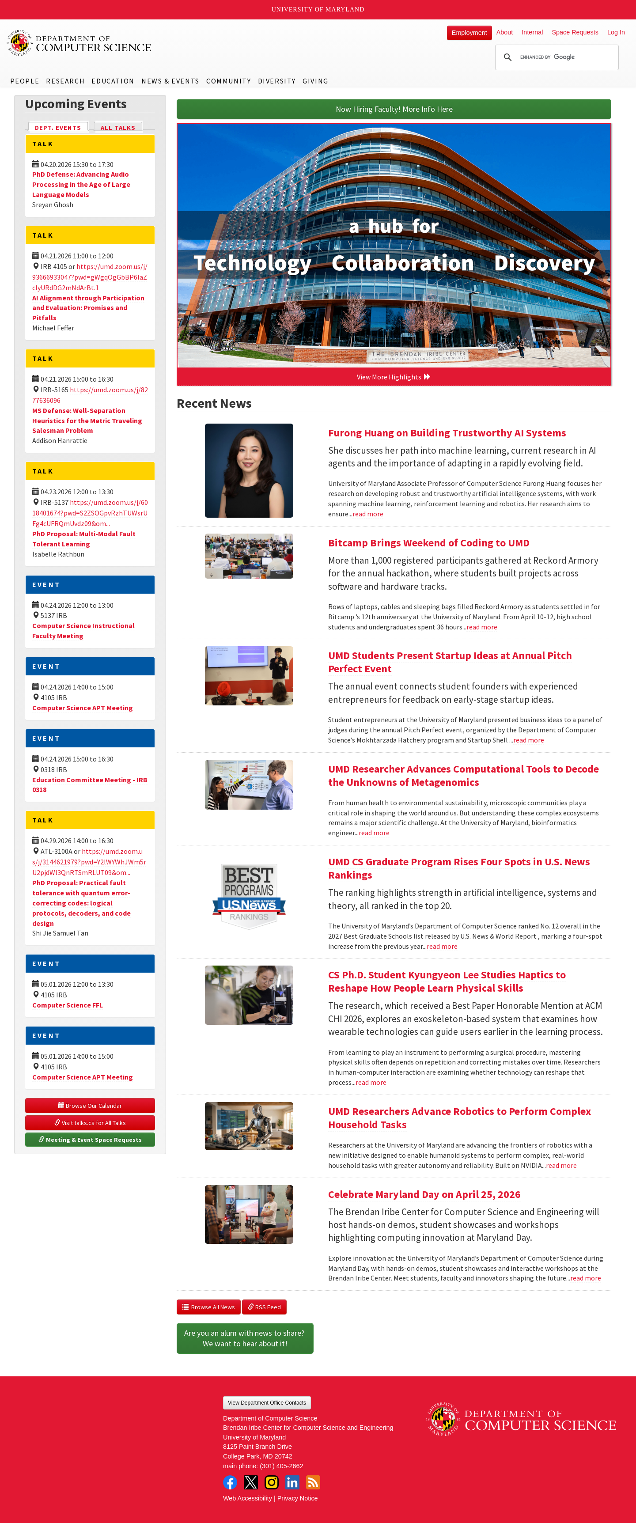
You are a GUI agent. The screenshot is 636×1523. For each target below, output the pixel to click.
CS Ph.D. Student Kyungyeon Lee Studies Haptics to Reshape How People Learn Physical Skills (447, 981)
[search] (555, 57)
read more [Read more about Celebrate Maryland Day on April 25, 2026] (585, 1277)
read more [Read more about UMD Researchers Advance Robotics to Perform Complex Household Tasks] (561, 1165)
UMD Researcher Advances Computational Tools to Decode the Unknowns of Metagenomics (463, 775)
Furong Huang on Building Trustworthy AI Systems (447, 432)
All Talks (118, 128)
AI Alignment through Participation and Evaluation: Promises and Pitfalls (88, 307)
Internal (532, 32)
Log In (616, 32)
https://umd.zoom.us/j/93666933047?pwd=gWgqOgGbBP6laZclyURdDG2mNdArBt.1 (90, 277)
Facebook (230, 1482)
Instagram (272, 1482)
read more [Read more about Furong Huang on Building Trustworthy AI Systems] (367, 513)
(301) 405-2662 (281, 1466)
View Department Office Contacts (267, 1403)
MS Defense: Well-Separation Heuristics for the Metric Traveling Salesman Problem (87, 420)
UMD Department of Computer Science (79, 43)
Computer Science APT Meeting (82, 707)
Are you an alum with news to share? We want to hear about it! (245, 1338)
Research (65, 80)
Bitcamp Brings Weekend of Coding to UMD (429, 542)
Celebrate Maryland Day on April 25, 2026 (424, 1194)
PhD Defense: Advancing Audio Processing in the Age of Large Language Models (81, 184)
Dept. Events (62, 127)
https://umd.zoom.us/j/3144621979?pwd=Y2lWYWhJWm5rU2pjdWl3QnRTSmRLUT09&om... (89, 862)
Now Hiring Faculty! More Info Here (394, 109)
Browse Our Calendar (90, 1106)
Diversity (277, 80)
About (504, 32)
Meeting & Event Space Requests (90, 1140)
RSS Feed (264, 1307)
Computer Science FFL (67, 1004)
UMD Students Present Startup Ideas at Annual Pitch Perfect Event (450, 661)
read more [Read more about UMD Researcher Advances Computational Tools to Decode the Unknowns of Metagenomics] (374, 832)
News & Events (170, 80)
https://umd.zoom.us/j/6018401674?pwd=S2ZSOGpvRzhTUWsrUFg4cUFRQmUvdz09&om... (90, 513)
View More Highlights (394, 376)
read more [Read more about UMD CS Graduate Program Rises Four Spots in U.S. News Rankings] (442, 946)
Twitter (251, 1482)
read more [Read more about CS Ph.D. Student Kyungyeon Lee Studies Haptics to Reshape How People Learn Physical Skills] (371, 1082)
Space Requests (575, 32)
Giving (316, 80)
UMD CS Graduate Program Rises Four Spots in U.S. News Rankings (459, 868)
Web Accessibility (247, 1498)
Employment (469, 32)
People (25, 80)
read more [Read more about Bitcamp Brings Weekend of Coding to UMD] (481, 626)
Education (112, 80)
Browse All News (208, 1307)
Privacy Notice (297, 1498)
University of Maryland (318, 9)
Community (228, 80)
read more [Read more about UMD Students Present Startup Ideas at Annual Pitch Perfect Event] (528, 739)
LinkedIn (292, 1482)
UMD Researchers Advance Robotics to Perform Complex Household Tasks (459, 1117)
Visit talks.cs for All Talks (90, 1123)
